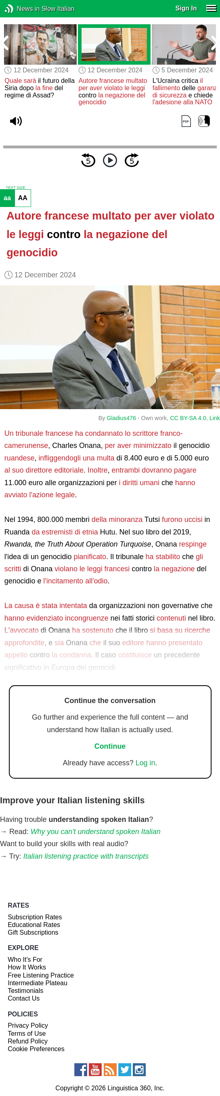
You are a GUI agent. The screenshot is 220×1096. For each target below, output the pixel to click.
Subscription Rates (35, 917)
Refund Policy (28, 1041)
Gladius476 (121, 418)
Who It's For (25, 959)
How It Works (27, 967)
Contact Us (24, 998)
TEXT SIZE (15, 188)
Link (215, 418)
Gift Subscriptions (33, 932)
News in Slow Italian (21, 8)
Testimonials (25, 990)
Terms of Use (27, 1033)
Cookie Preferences (36, 1048)
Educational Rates (34, 924)
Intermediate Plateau (37, 983)
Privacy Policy (28, 1025)
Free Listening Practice (41, 975)
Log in (145, 763)
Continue (110, 746)
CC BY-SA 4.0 (188, 418)
